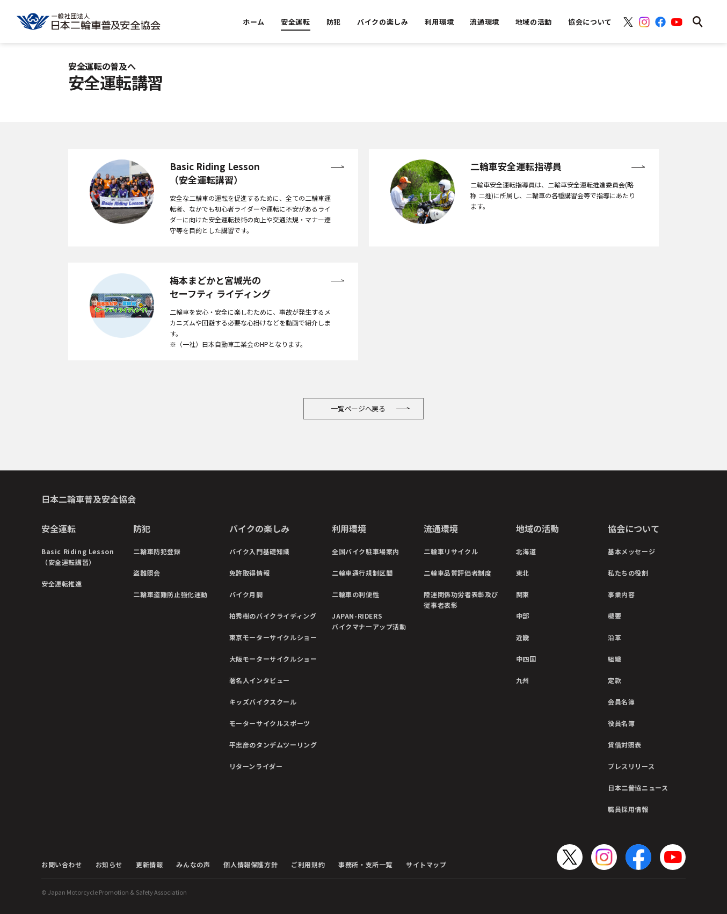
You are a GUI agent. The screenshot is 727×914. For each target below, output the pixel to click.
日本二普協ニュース (638, 787)
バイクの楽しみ (259, 528)
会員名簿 (621, 701)
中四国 (526, 658)
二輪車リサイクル (451, 551)
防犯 (141, 528)
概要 (614, 615)
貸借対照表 (625, 744)
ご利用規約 (308, 864)
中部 (522, 615)
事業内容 (621, 594)
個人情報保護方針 (250, 864)
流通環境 (441, 528)
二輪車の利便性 (355, 594)
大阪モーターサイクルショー (273, 658)
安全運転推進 (61, 583)
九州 (522, 680)
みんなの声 (193, 864)
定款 (614, 680)
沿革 (614, 637)
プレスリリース (631, 766)
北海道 (526, 551)
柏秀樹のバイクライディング (273, 615)
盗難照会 (146, 572)
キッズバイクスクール (263, 701)
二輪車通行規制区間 (362, 572)
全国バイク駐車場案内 (365, 551)
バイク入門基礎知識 (259, 551)
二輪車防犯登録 (156, 551)
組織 (614, 658)
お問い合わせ (61, 864)
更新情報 (149, 864)
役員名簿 (621, 723)
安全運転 (58, 528)
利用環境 (349, 528)
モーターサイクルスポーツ (269, 723)
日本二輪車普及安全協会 (88, 498)
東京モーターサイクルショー (273, 637)
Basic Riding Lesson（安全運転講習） (77, 557)
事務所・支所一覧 (365, 864)
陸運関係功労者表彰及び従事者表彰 (461, 600)
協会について (633, 528)
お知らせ (109, 864)
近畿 (522, 637)
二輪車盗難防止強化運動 (170, 594)
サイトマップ (426, 864)
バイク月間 (246, 594)
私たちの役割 (628, 572)
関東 (522, 594)
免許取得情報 (249, 572)
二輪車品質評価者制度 (457, 572)
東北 (522, 572)
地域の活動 (537, 528)
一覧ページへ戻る (358, 408)
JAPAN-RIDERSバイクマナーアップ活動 (369, 621)
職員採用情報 (628, 809)
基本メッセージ (631, 551)
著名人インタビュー (259, 680)
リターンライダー (256, 766)
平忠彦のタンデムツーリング (273, 744)
